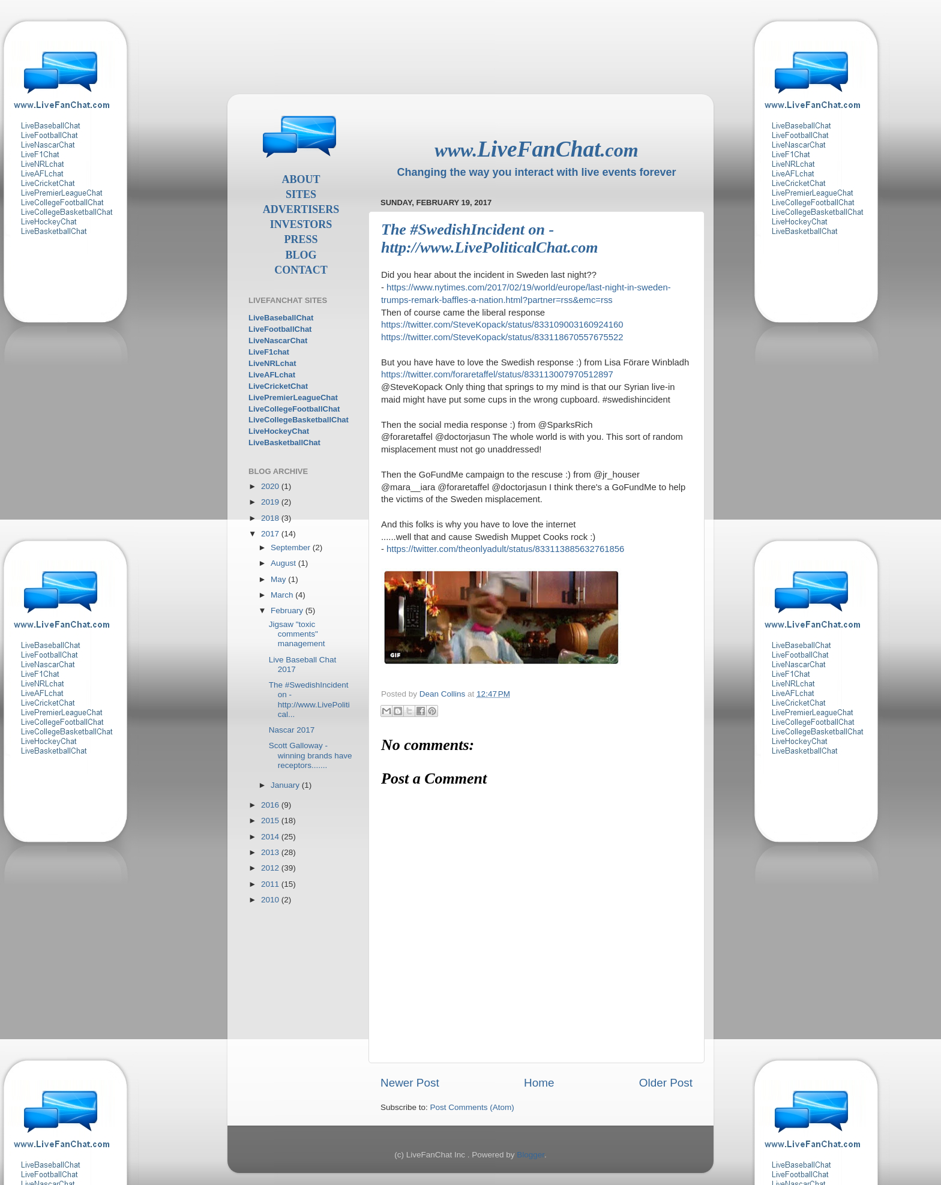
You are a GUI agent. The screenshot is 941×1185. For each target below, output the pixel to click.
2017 (271, 533)
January (286, 785)
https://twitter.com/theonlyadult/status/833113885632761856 (505, 549)
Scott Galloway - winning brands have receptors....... (310, 755)
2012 (271, 867)
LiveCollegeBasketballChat (298, 419)
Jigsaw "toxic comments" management (297, 634)
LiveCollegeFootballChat (294, 408)
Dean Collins (443, 693)
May (279, 579)
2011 (271, 884)
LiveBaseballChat (280, 317)
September (292, 547)
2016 (271, 804)
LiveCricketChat (278, 386)
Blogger (530, 1154)
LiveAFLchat (271, 374)
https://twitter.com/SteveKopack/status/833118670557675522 (502, 337)
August (284, 563)
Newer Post (409, 1082)
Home (539, 1082)
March (283, 594)
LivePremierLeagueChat (293, 397)
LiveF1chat (268, 351)
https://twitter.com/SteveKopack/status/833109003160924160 (502, 324)
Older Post (666, 1082)
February (288, 610)
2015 (271, 820)
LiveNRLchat (272, 363)
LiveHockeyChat (278, 431)
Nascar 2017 (292, 729)
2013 (271, 852)
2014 (271, 836)
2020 (271, 486)
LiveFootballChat (279, 329)
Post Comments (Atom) (472, 1107)
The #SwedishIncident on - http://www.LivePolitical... (309, 699)
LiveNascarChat (277, 340)
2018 (271, 518)
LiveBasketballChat (284, 442)
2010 (271, 899)
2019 (271, 501)
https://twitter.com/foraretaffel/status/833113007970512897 (497, 374)
